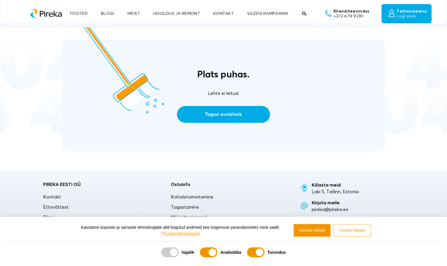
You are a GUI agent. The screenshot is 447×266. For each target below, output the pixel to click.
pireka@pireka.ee (330, 209)
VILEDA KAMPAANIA (268, 13)
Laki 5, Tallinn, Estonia (335, 191)
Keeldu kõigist (352, 230)
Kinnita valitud (312, 230)
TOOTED (79, 13)
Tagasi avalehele (223, 114)
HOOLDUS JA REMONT (176, 13)
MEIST (133, 13)
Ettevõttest (56, 207)
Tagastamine (185, 207)
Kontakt (52, 197)
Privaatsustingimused (180, 233)
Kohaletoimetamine (192, 197)
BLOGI (107, 13)
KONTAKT (223, 13)
